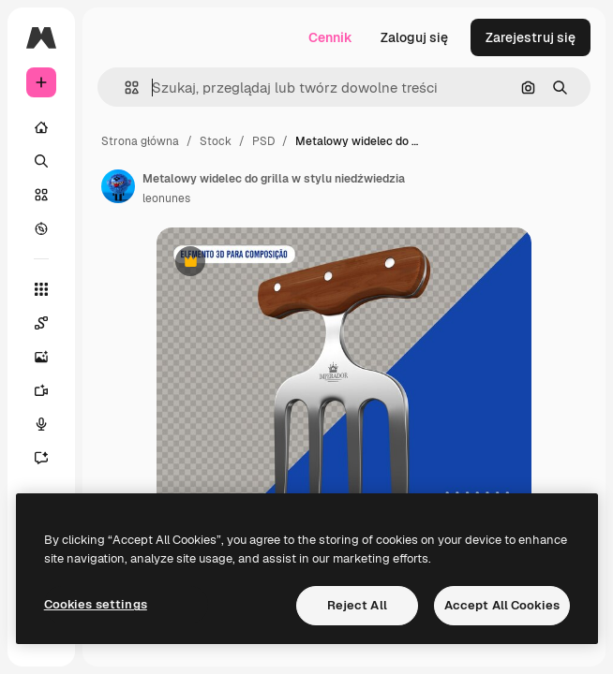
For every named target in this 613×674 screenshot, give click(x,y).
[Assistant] (50, 458)
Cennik (330, 37)
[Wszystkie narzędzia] (41, 289)
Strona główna (140, 141)
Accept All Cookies (502, 605)
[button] (124, 88)
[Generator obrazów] (50, 357)
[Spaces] (50, 323)
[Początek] (41, 127)
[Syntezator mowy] (50, 424)
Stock (216, 141)
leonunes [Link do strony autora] (166, 198)
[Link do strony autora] (118, 186)
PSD (263, 141)
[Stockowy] (41, 195)
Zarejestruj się (531, 37)
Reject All (357, 605)
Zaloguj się (414, 37)
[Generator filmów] (50, 390)
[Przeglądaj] (41, 228)
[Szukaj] (41, 161)
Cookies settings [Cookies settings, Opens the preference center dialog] (95, 604)
